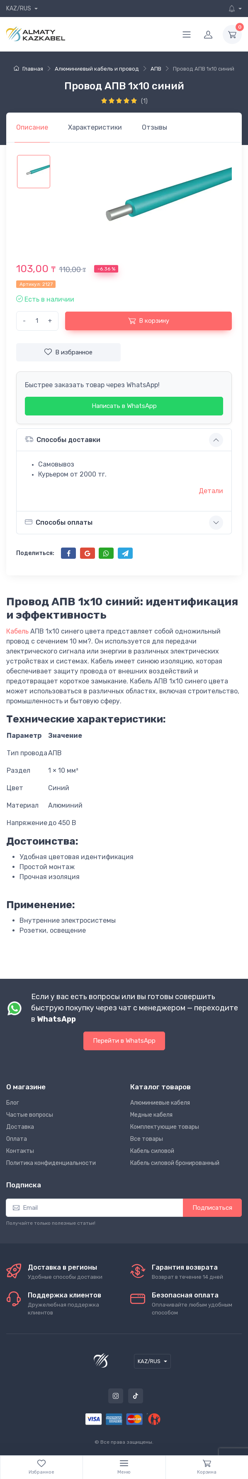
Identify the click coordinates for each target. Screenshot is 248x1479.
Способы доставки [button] (62, 439)
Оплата (16, 1138)
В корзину (148, 320)
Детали (211, 491)
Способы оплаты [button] (58, 522)
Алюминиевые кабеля (160, 1102)
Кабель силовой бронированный (174, 1163)
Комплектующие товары (164, 1126)
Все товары (146, 1138)
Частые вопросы (29, 1114)
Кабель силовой (152, 1151)
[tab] (95, 127)
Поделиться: (35, 553)
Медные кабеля (151, 1114)
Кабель (17, 631)
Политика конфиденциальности (51, 1163)
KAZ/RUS (19, 8)
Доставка (20, 1126)
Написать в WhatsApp (124, 406)
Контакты (20, 1151)
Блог (12, 1102)
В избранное (68, 352)
